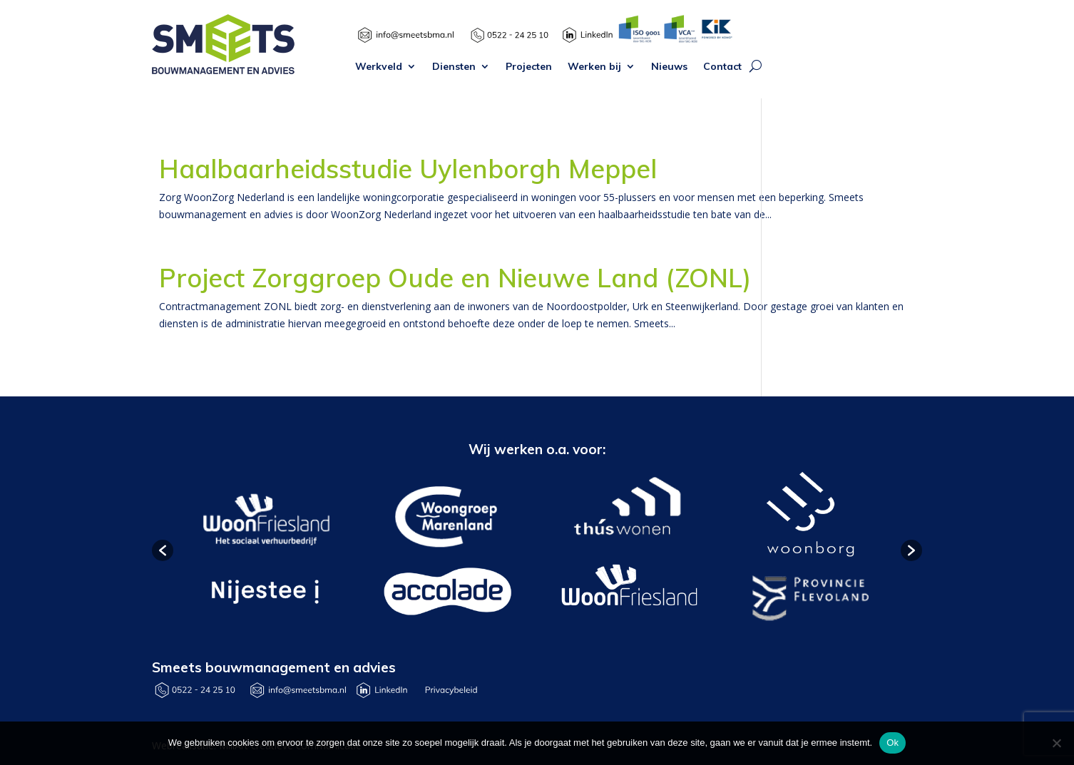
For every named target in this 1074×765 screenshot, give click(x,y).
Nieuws (669, 67)
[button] (162, 550)
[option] (264, 550)
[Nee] (1056, 743)
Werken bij (594, 67)
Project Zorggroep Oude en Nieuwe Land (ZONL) (455, 278)
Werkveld (378, 67)
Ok (892, 742)
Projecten (529, 67)
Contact (722, 67)
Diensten (454, 67)
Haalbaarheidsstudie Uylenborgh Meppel (408, 169)
